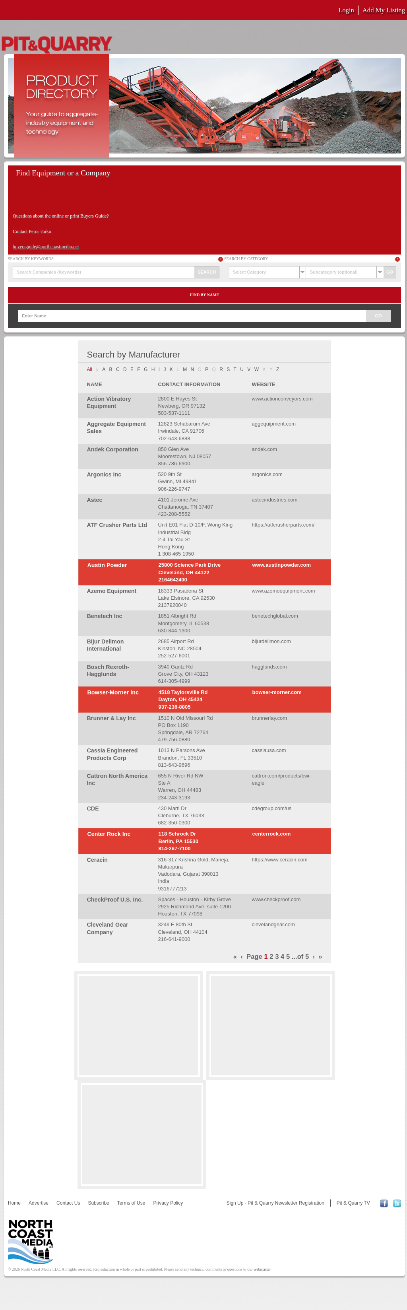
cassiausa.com (269, 750)
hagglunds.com (269, 667)
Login (346, 10)
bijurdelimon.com (271, 641)
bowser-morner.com (277, 692)
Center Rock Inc (109, 834)
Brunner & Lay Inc (111, 718)
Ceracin (97, 860)
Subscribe (98, 1203)
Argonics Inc (104, 474)
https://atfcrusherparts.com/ (283, 525)
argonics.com (267, 474)
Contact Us (68, 1203)
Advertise (38, 1203)
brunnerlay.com (269, 718)
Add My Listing (383, 10)
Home (14, 1203)
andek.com (264, 449)
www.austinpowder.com (281, 565)
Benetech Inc (104, 616)
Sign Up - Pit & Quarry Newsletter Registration (275, 1203)
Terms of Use (131, 1203)
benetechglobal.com (275, 616)
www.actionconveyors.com (282, 399)
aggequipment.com (274, 424)
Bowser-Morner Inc (113, 692)
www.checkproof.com (276, 899)
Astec (95, 500)
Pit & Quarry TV (353, 1203)
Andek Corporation (112, 449)
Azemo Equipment (112, 591)
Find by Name (204, 295)
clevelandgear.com (273, 924)
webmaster (262, 1269)
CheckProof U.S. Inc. (115, 899)
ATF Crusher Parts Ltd (117, 525)
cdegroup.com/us (272, 808)
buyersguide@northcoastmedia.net (46, 246)
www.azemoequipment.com (283, 591)
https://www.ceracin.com (280, 860)
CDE (93, 808)
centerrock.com (271, 834)
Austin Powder (107, 565)
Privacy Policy (168, 1203)
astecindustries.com (275, 500)
